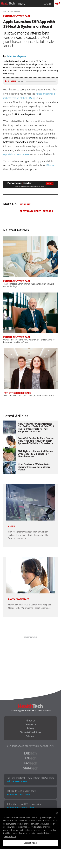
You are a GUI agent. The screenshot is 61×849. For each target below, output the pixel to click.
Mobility (25, 204)
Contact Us (30, 724)
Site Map (30, 736)
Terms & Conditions (30, 732)
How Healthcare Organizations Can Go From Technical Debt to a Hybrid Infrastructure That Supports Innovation (36, 427)
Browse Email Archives (18, 794)
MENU (22, 3)
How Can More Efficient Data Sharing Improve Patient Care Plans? (34, 467)
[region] (30, 828)
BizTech (30, 753)
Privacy (30, 728)
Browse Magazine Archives (20, 807)
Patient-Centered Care (15, 11)
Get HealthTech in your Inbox (21, 791)
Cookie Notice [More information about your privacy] (10, 836)
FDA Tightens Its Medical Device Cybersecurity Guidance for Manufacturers (35, 454)
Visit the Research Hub (17, 781)
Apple (39, 93)
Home (4, 11)
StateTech (30, 768)
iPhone (50, 165)
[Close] (57, 812)
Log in (47, 4)
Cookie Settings (30, 843)
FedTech (30, 763)
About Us (30, 720)
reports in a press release (16, 154)
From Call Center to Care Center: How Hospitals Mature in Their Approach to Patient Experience (36, 441)
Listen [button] (12, 81)
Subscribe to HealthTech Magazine (24, 804)
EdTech (30, 758)
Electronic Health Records (36, 211)
